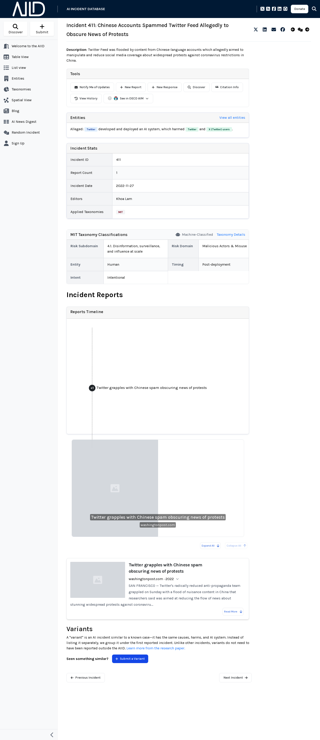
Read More (233, 611)
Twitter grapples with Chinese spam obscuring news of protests (158, 517)
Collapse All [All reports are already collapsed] (237, 545)
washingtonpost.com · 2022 (151, 579)
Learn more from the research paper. (155, 648)
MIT (120, 212)
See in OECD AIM (131, 98)
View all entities (232, 117)
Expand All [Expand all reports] (211, 545)
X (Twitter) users (219, 129)
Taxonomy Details (231, 234)
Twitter (91, 129)
